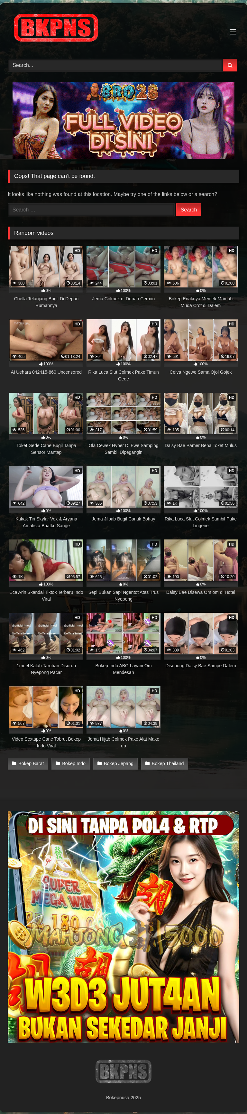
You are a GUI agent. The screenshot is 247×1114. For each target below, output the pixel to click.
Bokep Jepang (117, 763)
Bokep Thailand (166, 763)
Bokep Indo (73, 763)
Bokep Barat (31, 763)
